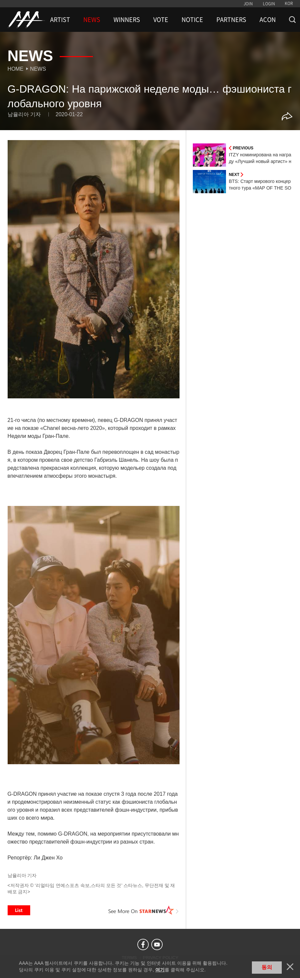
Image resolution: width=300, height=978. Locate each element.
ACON (268, 20)
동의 (267, 967)
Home (16, 69)
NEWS (91, 20)
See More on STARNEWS (143, 910)
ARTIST (60, 20)
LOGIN (269, 4)
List (19, 910)
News (38, 69)
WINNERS (126, 20)
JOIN (248, 4)
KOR (289, 3)
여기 (160, 969)
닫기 (290, 966)
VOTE (160, 20)
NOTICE (192, 20)
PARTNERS (231, 20)
